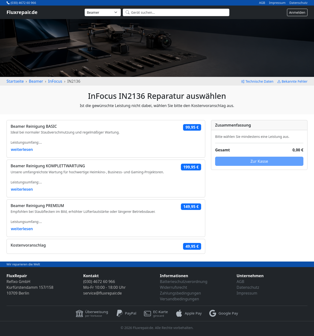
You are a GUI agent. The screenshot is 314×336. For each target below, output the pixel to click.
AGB (262, 3)
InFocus (55, 81)
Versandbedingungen (179, 299)
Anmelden (297, 12)
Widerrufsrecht (173, 287)
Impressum (277, 3)
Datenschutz (298, 3)
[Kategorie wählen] (103, 12)
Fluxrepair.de (22, 12)
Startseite (15, 81)
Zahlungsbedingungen (180, 293)
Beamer (36, 81)
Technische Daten (257, 81)
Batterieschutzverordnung (183, 281)
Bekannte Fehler (292, 81)
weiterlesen (22, 149)
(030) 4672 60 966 (21, 2)
